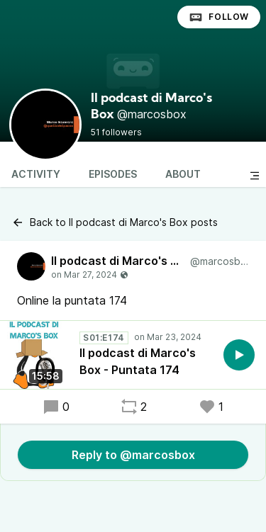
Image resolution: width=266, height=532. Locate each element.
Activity (35, 174)
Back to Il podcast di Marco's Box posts (114, 222)
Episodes (113, 174)
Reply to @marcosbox (133, 455)
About (183, 174)
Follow (219, 17)
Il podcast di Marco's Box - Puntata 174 (137, 361)
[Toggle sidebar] (254, 175)
